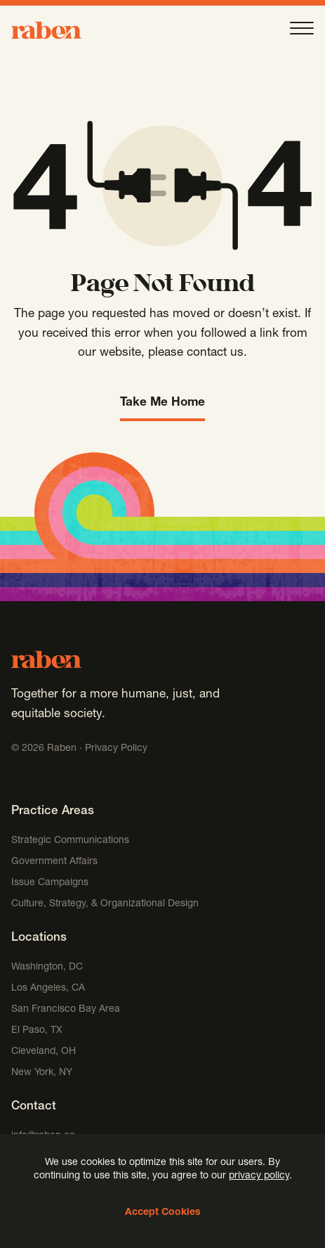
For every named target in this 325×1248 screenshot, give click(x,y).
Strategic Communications (70, 841)
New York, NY (41, 1073)
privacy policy (259, 1176)
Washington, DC (47, 967)
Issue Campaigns (51, 883)
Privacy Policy (116, 749)
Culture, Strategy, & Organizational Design (105, 904)
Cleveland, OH (43, 1052)
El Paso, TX (36, 1031)
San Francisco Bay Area (65, 1010)
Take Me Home (162, 403)
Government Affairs (54, 862)
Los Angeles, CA (48, 988)
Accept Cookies (163, 1213)
